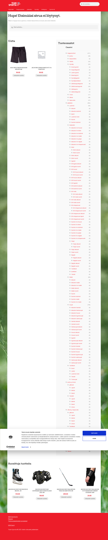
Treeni (71, 94)
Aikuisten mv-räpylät (76, 141)
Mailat (71, 277)
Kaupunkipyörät (75, 70)
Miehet (73, 390)
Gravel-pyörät (74, 67)
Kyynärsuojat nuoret (76, 343)
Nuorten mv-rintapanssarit (78, 238)
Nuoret (73, 119)
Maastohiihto (72, 59)
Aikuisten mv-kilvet (76, 130)
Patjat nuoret (76, 246)
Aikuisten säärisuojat (76, 318)
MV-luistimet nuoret (76, 188)
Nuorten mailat (75, 299)
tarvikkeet (73, 271)
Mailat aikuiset (75, 288)
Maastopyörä (74, 75)
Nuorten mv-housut (76, 222)
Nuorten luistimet (76, 122)
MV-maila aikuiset (77, 194)
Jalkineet (71, 385)
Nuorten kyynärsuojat (77, 354)
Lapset (73, 387)
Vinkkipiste (44, 9)
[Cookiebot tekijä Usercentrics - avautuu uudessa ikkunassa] (10, 537)
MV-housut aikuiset (78, 172)
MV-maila (73, 191)
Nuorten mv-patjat (76, 233)
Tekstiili (73, 274)
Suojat (71, 305)
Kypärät (73, 161)
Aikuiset (73, 108)
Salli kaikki (94, 522)
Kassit (72, 368)
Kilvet (72, 147)
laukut (72, 429)
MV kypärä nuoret (76, 166)
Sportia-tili (52, 9)
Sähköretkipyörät (75, 92)
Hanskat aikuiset (75, 321)
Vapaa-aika (72, 100)
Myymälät (11, 9)
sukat (72, 432)
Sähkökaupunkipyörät (77, 83)
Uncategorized (71, 448)
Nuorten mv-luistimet (77, 227)
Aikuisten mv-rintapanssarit (78, 144)
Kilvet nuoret (76, 152)
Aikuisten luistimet (76, 111)
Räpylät (73, 255)
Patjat (72, 241)
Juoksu (71, 56)
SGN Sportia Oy (13, 517)
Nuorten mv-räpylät (76, 235)
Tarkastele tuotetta (18, 75)
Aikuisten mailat (75, 282)
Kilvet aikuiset (76, 150)
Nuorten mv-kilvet (76, 224)
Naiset (73, 393)
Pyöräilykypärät (75, 78)
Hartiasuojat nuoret (76, 329)
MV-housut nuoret (78, 175)
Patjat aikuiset (77, 244)
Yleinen (69, 451)
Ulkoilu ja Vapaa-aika (72, 410)
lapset (72, 114)
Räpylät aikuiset (77, 258)
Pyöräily (37, 9)
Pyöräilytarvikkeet (76, 81)
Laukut (73, 371)
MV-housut (74, 169)
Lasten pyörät (75, 72)
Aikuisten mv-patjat (76, 139)
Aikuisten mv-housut (76, 128)
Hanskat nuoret (75, 324)
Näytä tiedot (25, 536)
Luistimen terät (75, 117)
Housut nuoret (75, 335)
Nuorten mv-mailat (76, 230)
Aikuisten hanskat (76, 307)
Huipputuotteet (20, 9)
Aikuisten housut (75, 313)
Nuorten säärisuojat (76, 357)
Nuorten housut (75, 352)
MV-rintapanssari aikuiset (79, 208)
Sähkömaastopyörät (76, 86)
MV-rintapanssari (75, 205)
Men (72, 440)
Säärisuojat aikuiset (76, 360)
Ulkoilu (71, 97)
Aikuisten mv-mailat (76, 136)
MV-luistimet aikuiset (76, 186)
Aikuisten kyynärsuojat (77, 316)
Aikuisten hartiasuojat (77, 310)
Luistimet (71, 105)
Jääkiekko (29, 9)
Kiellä (94, 528)
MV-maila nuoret (77, 197)
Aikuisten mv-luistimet (77, 133)
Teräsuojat (74, 379)
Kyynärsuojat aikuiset (77, 340)
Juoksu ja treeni (71, 382)
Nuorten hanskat (75, 346)
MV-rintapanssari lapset (77, 216)
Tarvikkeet (74, 269)
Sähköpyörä (74, 89)
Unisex (73, 407)
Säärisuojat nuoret (76, 363)
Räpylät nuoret (77, 260)
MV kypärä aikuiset (76, 163)
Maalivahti (72, 125)
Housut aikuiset (75, 332)
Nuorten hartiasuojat (76, 349)
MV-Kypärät (74, 183)
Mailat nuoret (74, 291)
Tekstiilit (71, 396)
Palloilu (71, 61)
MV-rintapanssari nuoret (79, 211)
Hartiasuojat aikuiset (76, 327)
